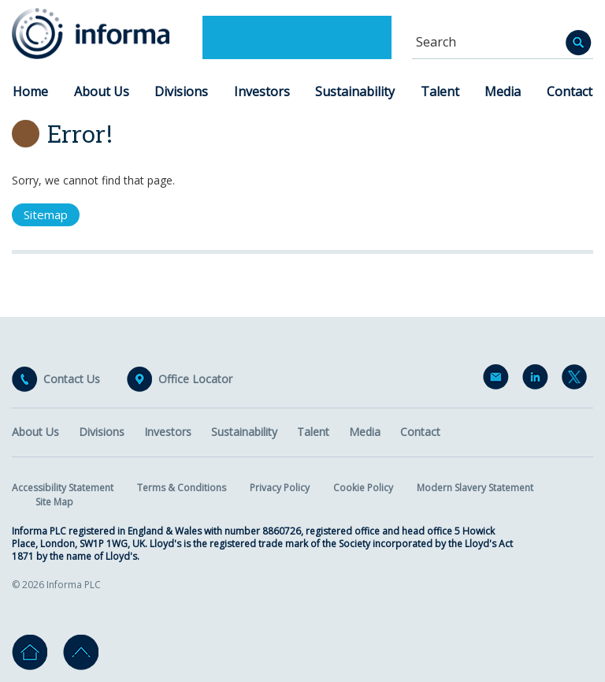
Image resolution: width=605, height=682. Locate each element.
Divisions (181, 91)
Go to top (80, 652)
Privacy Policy (280, 487)
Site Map (54, 502)
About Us (101, 91)
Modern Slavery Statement (475, 487)
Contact (569, 91)
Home (30, 91)
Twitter (577, 380)
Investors (262, 91)
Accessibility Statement (62, 487)
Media (502, 91)
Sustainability (355, 91)
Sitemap (46, 214)
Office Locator (195, 379)
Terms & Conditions (181, 487)
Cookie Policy (363, 487)
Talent (440, 91)
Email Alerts (498, 380)
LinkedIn (538, 380)
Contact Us (71, 379)
